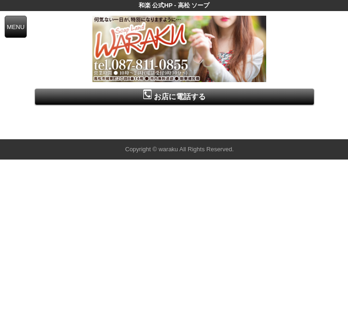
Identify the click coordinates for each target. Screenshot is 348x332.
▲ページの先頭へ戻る (313, 130)
